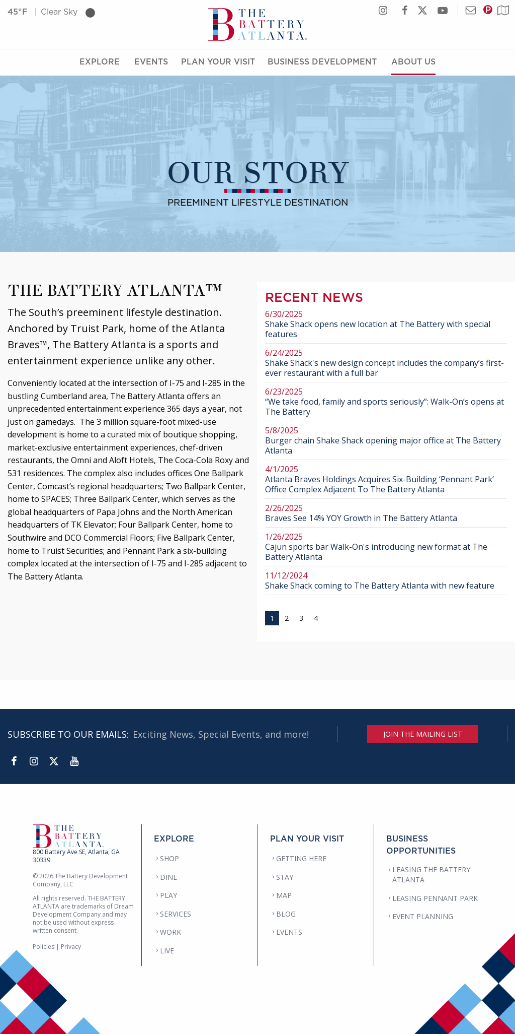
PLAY (168, 895)
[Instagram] (34, 761)
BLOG (286, 914)
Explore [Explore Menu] (99, 62)
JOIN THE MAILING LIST (422, 734)
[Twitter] (54, 761)
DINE (168, 877)
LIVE (167, 950)
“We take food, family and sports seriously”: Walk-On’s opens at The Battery (386, 401)
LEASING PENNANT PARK (435, 898)
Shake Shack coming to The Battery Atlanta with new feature (386, 580)
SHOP (169, 858)
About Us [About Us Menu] (413, 62)
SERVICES (175, 914)
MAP (284, 895)
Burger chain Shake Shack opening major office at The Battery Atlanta (386, 440)
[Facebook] (14, 761)
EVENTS (289, 932)
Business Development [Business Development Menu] (322, 62)
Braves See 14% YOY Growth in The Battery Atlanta (386, 513)
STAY (284, 877)
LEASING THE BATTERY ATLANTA (431, 874)
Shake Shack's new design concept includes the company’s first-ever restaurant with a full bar (386, 363)
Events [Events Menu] (151, 62)
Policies (43, 946)
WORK (170, 932)
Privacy (71, 946)
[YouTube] (74, 761)
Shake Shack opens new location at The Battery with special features (386, 324)
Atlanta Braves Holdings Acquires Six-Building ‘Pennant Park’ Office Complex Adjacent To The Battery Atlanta (386, 479)
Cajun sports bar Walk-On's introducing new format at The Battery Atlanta (386, 547)
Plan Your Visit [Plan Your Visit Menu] (218, 62)
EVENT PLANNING (422, 916)
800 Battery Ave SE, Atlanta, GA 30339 (76, 856)
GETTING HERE (301, 858)
